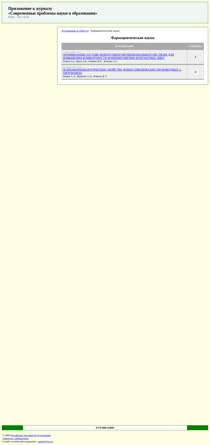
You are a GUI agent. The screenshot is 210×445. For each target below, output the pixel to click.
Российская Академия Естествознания (30, 435)
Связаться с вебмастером (15, 438)
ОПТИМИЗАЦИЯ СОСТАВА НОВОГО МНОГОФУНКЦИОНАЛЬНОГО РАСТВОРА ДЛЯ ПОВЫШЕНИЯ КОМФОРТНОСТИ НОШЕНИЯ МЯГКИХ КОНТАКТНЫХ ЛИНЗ (118, 56)
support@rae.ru (45, 441)
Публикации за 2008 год (75, 30)
